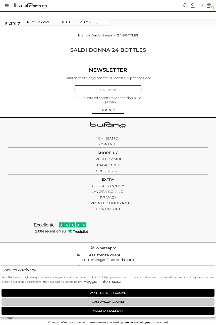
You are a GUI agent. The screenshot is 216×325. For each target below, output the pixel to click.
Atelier (128, 322)
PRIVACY (108, 197)
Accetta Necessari (108, 310)
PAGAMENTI (108, 165)
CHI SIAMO (108, 138)
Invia (108, 110)
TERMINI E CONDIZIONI (108, 203)
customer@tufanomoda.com (108, 257)
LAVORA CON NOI (108, 191)
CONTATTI (108, 144)
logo (31, 5)
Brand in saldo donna (95, 35)
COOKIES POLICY (108, 185)
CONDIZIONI (108, 209)
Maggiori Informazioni (103, 281)
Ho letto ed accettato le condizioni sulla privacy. (108, 100)
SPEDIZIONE (108, 170)
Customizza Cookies (108, 301)
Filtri (13, 23)
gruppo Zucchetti (156, 322)
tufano (108, 125)
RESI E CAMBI (108, 159)
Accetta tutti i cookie (108, 293)
